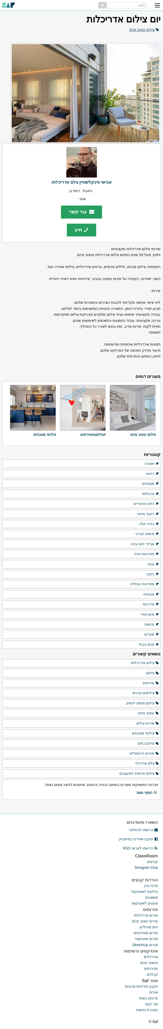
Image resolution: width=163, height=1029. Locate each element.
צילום (152, 673)
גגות (153, 564)
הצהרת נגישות (147, 1010)
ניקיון (153, 574)
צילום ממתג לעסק (142, 703)
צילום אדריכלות (145, 663)
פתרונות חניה (146, 554)
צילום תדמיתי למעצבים (139, 774)
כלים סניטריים (146, 504)
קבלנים (152, 974)
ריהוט (152, 474)
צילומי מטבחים (44, 435)
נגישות (152, 624)
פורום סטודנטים (146, 933)
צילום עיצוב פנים (142, 30)
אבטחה (151, 594)
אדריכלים (151, 957)
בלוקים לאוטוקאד (144, 892)
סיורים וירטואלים (144, 753)
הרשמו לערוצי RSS (140, 848)
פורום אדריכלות (146, 915)
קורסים (152, 862)
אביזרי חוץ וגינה (145, 544)
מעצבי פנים (149, 963)
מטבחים (150, 484)
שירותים (151, 683)
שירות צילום (147, 723)
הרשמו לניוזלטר (143, 829)
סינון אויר (150, 614)
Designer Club (146, 868)
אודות (153, 992)
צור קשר (81, 211)
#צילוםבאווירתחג (93, 435)
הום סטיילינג (148, 927)
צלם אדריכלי (147, 763)
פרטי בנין (151, 886)
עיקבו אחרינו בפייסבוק (138, 839)
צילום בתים (148, 743)
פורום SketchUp (145, 945)
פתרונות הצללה (144, 584)
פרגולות (150, 494)
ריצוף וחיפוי (148, 514)
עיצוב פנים (148, 713)
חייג (81, 230)
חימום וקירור (147, 534)
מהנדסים (151, 969)
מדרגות (151, 604)
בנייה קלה (149, 524)
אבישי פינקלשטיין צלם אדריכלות (81, 182)
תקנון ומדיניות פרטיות (141, 986)
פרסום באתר (148, 998)
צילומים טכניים (145, 693)
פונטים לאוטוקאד (144, 903)
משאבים (151, 897)
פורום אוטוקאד (146, 939)
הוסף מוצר (146, 793)
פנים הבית (149, 644)
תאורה (151, 464)
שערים (151, 634)
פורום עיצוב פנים (145, 921)
